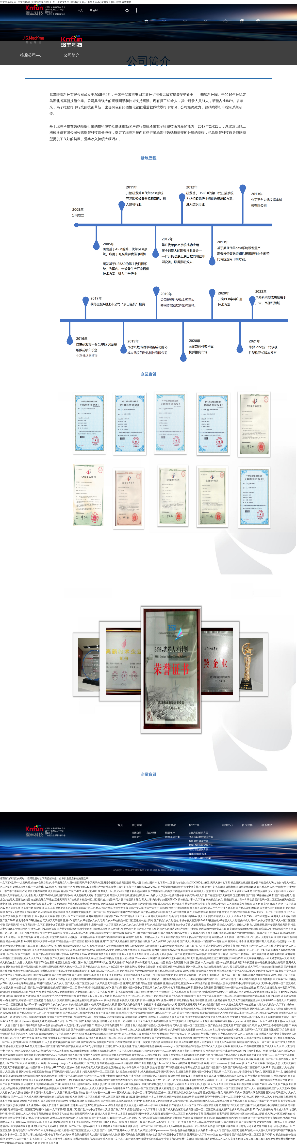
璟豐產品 (170, 824)
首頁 (120, 824)
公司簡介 (137, 837)
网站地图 (137, 882)
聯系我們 (267, 824)
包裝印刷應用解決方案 (201, 845)
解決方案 (194, 824)
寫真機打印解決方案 (200, 858)
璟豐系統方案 (172, 837)
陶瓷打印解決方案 (198, 849)
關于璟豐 (137, 824)
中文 (80, 10)
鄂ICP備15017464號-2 (173, 870)
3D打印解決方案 (198, 853)
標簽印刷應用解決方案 (201, 837)
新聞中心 (227, 824)
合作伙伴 (247, 824)
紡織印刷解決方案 (198, 832)
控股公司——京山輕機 (144, 832)
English (94, 10)
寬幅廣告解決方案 (198, 841)
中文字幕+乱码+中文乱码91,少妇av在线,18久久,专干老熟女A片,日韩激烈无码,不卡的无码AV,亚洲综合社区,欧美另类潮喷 (65, 882)
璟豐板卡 (170, 832)
